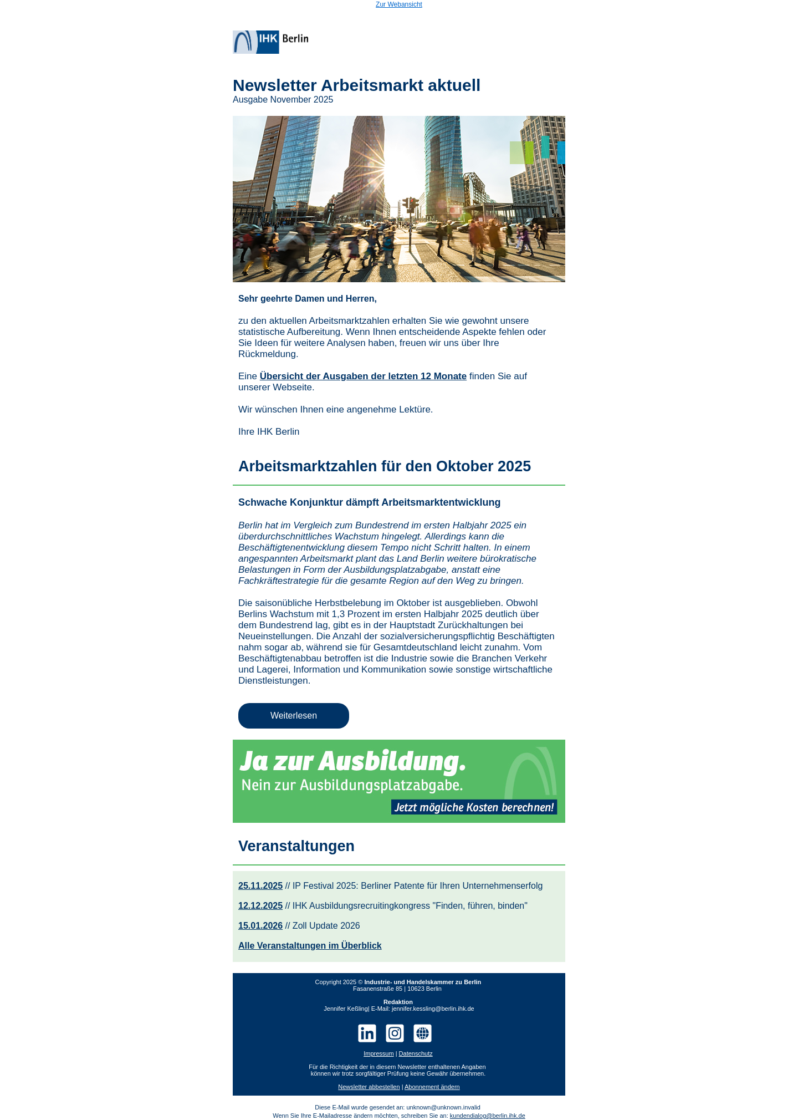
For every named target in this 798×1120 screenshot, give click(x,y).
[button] (293, 716)
